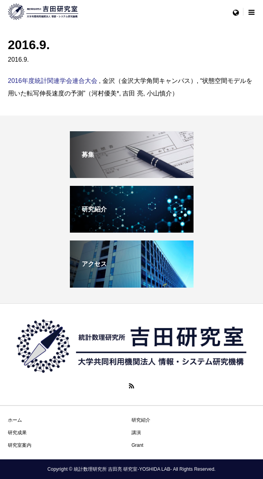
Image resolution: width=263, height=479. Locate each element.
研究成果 (17, 432)
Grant (137, 445)
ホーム (15, 420)
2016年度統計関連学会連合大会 (53, 80)
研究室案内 (19, 445)
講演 (136, 432)
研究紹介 (141, 420)
